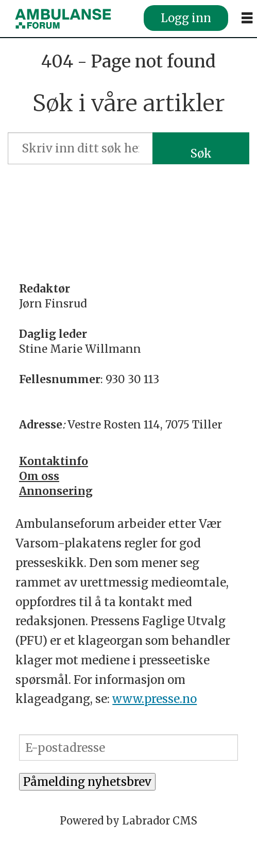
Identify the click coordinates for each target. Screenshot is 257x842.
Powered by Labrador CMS (128, 820)
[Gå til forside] (62, 18)
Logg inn (186, 18)
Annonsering (56, 491)
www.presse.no (154, 699)
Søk (201, 153)
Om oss (39, 476)
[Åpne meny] (246, 18)
